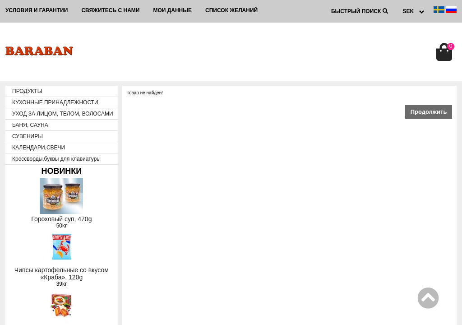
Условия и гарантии (36, 10)
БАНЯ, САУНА (30, 125)
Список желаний (231, 10)
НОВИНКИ (61, 171)
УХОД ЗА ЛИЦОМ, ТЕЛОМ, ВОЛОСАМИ (62, 114)
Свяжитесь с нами (110, 10)
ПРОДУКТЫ (27, 91)
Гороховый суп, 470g (61, 219)
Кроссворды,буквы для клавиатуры (56, 159)
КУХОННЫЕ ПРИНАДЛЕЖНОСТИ (55, 102)
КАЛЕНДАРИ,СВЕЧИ (38, 147)
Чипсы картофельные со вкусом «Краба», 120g (61, 273)
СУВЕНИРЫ (27, 136)
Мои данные (172, 10)
